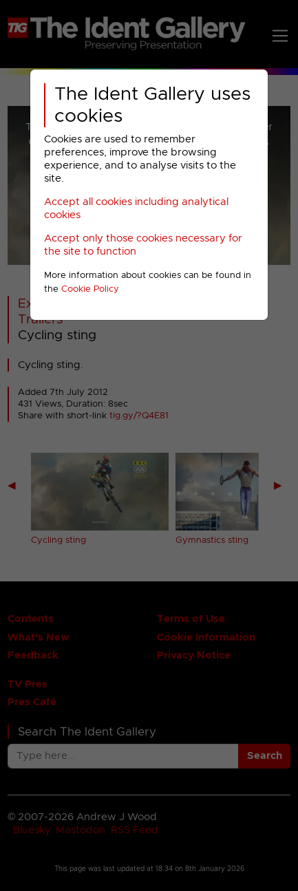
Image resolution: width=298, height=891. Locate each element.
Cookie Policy (90, 289)
